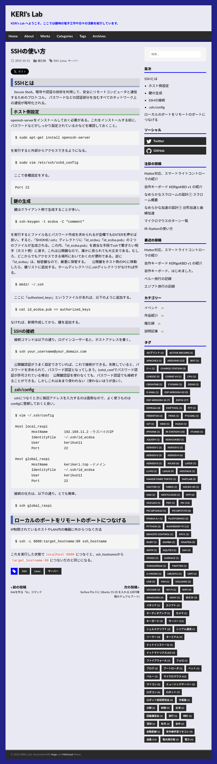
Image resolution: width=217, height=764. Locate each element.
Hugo (54, 754)
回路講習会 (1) (154, 716)
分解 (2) (150, 707)
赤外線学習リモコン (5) (179, 731)
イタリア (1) (153, 605)
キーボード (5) (154, 621)
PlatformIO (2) (178, 518)
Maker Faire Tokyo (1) (161, 479)
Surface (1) (171, 558)
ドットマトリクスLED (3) (160, 652)
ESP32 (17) (182, 400)
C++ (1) (150, 368)
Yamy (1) (174, 597)
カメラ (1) (181, 613)
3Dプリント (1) (155, 352)
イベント (151, 308)
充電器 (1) (184, 700)
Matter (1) (153, 486)
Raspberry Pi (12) (178, 526)
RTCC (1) (184, 534)
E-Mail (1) (152, 392)
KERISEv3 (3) (154, 455)
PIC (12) (185, 502)
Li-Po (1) (151, 471)
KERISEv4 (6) (175, 455)
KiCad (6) (173, 463)
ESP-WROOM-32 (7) (158, 400)
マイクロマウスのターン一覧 (166, 221)
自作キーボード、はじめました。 (169, 271)
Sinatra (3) (188, 542)
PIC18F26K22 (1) (156, 510)
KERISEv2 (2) (175, 447)
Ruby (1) (151, 542)
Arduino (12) (175, 360)
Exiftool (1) (174, 407)
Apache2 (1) (153, 360)
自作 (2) (179, 723)
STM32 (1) (152, 558)
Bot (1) (194, 360)
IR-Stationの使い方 (158, 229)
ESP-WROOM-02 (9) (176, 392)
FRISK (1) (173, 415)
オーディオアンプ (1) (158, 613)
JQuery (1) (153, 439)
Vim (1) (165, 581)
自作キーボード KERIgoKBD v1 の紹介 (173, 187)
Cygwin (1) (175, 384)
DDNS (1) (193, 384)
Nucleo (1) (153, 502)
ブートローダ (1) (173, 668)
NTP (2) (190, 494)
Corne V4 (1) (173, 376)
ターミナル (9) (174, 637)
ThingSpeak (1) (156, 565)
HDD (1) (164, 423)
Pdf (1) (170, 502)
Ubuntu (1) (174, 573)
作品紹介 (151, 315)
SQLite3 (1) (169, 550)
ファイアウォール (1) (158, 660)
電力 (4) (189, 739)
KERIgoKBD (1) (175, 439)
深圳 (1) (150, 723)
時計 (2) (187, 716)
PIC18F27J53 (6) (181, 510)
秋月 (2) (165, 723)
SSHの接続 (157, 100)
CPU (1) (191, 376)
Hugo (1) (180, 423)
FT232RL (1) (192, 415)
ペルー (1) (151, 676)
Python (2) (153, 526)
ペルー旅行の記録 (157, 279)
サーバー (73, 60)
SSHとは (150, 79)
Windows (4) (154, 597)
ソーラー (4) (153, 637)
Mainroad (68, 754)
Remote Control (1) (159, 534)
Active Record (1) (181, 352)
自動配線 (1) (153, 731)
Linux (63, 60)
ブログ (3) (151, 668)
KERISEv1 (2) (154, 447)
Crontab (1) (154, 384)
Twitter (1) (179, 565)
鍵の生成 (155, 93)
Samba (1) (169, 542)
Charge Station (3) (173, 368)
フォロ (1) (181, 660)
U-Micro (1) (153, 573)
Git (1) (150, 423)
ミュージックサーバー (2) (180, 684)
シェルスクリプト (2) (158, 629)
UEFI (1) (192, 573)
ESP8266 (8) (153, 407)
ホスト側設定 (159, 86)
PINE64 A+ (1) (154, 518)
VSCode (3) (153, 589)
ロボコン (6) (153, 692)
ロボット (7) (173, 692)
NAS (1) (150, 494)
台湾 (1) (179, 707)
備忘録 (42, 60)
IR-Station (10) (175, 431)
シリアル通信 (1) (185, 629)
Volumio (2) (183, 581)
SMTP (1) (151, 550)
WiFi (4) (186, 589)
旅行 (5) (173, 716)
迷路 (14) (151, 739)
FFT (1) (192, 407)
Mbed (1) (171, 486)
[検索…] (175, 54)
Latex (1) (190, 463)
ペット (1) (193, 668)
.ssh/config (157, 107)
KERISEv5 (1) (154, 463)
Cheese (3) (152, 376)
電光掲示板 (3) (171, 739)
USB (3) (150, 581)
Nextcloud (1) (170, 494)
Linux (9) (168, 471)
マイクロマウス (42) (175, 676)
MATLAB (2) (189, 479)
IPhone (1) (153, 431)
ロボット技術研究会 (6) (159, 700)
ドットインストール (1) (159, 644)
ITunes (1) (197, 431)
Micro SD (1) (191, 486)
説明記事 (151, 331)
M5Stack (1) (187, 471)
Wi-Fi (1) (171, 589)
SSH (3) (186, 550)
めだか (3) (191, 597)
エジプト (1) (172, 605)
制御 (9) (165, 707)
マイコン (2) (153, 684)
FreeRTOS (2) (154, 415)
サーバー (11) (176, 621)
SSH (56, 60)
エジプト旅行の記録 (159, 286)
